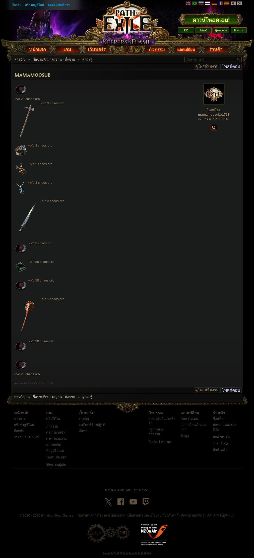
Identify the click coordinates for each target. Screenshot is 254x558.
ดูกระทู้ (87, 60)
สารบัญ (19, 60)
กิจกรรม (155, 413)
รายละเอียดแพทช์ (26, 437)
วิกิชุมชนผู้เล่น (56, 465)
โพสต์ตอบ (231, 66)
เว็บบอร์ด (86, 413)
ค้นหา (83, 431)
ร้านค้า (219, 413)
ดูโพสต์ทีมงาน (206, 66)
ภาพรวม (52, 426)
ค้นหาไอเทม (189, 418)
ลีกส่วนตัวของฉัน (160, 442)
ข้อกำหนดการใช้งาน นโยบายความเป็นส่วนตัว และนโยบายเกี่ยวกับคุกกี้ (128, 515)
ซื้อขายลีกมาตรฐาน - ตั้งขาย (54, 60)
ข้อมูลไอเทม (55, 451)
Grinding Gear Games (57, 515)
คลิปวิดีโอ (53, 418)
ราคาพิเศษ (220, 443)
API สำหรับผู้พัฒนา (221, 515)
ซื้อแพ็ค (218, 418)
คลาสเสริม (53, 445)
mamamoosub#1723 (213, 114)
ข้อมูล (184, 436)
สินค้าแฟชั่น (221, 437)
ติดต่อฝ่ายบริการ (59, 5)
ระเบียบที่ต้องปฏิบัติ (92, 425)
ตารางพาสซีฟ (56, 432)
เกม (49, 413)
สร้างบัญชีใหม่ (34, 5)
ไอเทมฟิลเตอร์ (56, 457)
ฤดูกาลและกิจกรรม (156, 431)
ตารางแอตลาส (56, 439)
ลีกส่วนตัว (220, 449)
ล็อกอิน (16, 5)
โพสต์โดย (214, 110)
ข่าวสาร (19, 418)
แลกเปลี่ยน (189, 413)
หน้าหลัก (22, 413)
